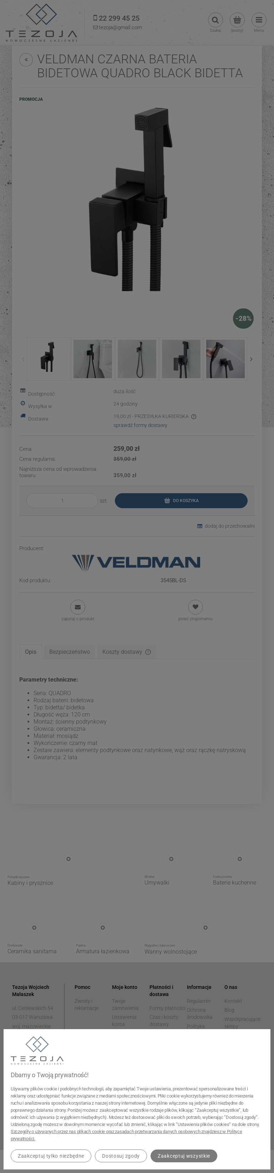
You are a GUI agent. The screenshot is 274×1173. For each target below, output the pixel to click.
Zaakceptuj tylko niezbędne (51, 1156)
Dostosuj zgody (121, 1156)
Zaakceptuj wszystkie (184, 1156)
